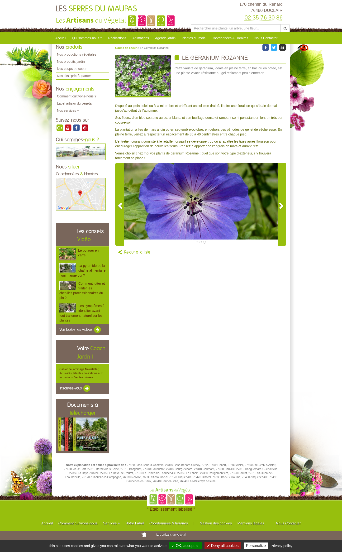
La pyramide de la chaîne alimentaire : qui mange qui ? (82, 270)
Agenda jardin (165, 38)
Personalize (256, 546)
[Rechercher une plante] (236, 28)
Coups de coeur (126, 48)
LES (96, 9)
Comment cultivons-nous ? (76, 96)
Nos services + (68, 110)
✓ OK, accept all (185, 546)
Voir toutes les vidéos (80, 330)
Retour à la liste (137, 252)
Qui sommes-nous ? (87, 38)
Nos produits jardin (71, 61)
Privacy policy (282, 546)
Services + (111, 523)
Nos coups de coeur (72, 69)
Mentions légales (251, 523)
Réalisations (117, 38)
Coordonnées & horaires (168, 523)
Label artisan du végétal (74, 103)
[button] (119, 204)
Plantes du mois (193, 38)
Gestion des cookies (216, 523)
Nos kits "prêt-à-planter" (74, 76)
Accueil (60, 38)
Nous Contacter (265, 38)
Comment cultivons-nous (78, 523)
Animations (141, 38)
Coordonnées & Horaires (230, 38)
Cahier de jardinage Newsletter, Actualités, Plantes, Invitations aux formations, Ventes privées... (81, 373)
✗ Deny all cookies (223, 546)
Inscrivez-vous (75, 388)
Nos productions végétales (76, 54)
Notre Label (134, 523)
